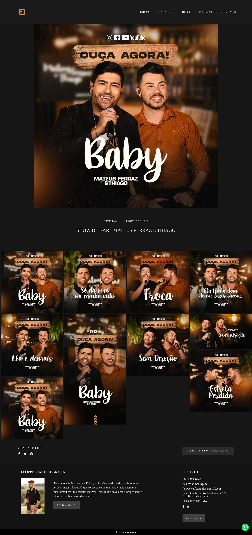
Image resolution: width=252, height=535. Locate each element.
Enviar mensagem (196, 484)
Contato (193, 518)
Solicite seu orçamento (208, 450)
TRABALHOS (165, 12)
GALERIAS (205, 12)
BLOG (186, 12)
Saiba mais (66, 505)
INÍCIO (144, 12)
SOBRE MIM (228, 12)
